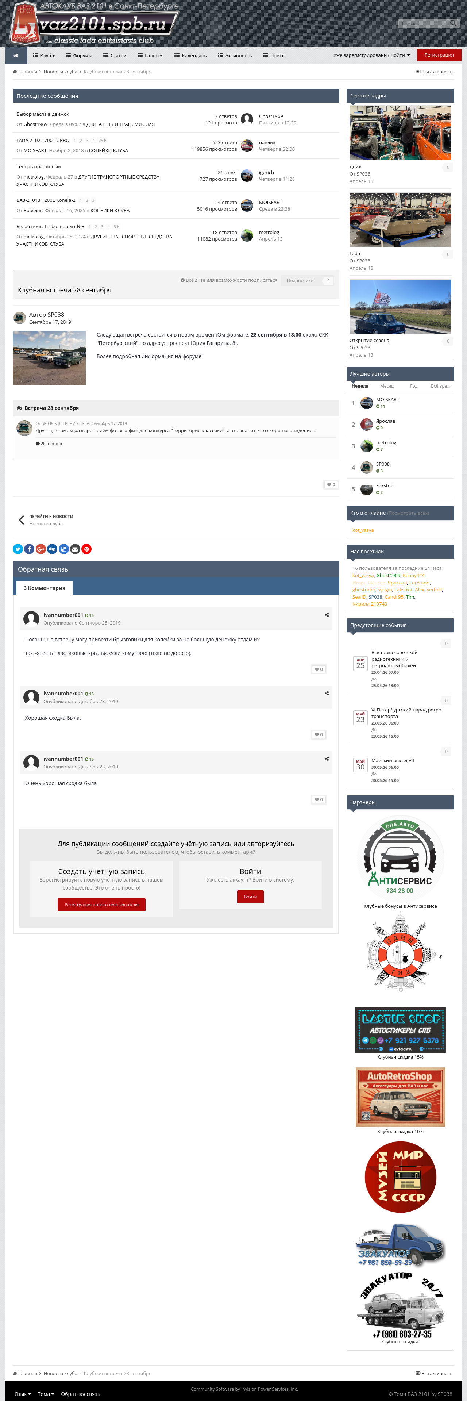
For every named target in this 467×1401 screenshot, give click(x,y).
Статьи (118, 55)
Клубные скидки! (400, 1341)
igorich (266, 172)
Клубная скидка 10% (400, 1131)
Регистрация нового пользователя (102, 905)
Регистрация (439, 54)
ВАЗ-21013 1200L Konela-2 (46, 200)
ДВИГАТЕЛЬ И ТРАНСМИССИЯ (120, 124)
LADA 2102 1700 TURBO (43, 140)
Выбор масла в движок (42, 114)
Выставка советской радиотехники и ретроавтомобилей (394, 659)
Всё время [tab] (442, 386)
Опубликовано (82, 622)
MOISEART (35, 150)
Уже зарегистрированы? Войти (371, 55)
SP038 (55, 315)
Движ (356, 166)
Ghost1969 (36, 124)
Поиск (277, 55)
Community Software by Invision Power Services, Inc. (244, 1389)
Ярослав (33, 210)
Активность (238, 55)
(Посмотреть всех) (408, 513)
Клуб (47, 55)
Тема (46, 1393)
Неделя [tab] (360, 386)
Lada (355, 253)
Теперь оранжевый (38, 166)
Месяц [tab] (387, 386)
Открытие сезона (369, 340)
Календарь (194, 55)
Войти (250, 897)
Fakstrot (385, 485)
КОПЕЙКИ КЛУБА (108, 150)
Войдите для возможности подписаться (231, 280)
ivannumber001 (63, 614)
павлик (267, 142)
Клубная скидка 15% (400, 1056)
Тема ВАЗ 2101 (412, 1393)
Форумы (82, 55)
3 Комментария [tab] (44, 587)
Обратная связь (80, 1393)
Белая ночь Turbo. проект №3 (51, 226)
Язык (23, 1393)
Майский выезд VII (392, 760)
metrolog (34, 176)
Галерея (154, 55)
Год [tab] (413, 386)
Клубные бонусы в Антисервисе (400, 906)
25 (102, 140)
